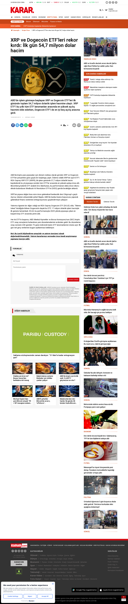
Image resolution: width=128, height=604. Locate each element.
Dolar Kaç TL (112, 564)
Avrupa (59, 559)
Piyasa (44, 562)
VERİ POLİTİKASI (99, 545)
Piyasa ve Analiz (56, 22)
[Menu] (106, 17)
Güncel (17, 17)
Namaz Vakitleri (114, 559)
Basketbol (48, 565)
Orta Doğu (44, 559)
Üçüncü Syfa (51, 555)
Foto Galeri (35, 579)
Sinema (59, 576)
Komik (65, 576)
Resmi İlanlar (98, 17)
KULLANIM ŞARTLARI (71, 545)
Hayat (66, 17)
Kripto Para (52, 17)
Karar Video (76, 17)
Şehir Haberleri (113, 567)
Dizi (54, 576)
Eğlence (72, 569)
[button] (61, 125)
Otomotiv (57, 562)
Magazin (48, 569)
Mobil (44, 572)
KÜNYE (49, 545)
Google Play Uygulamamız (86, 590)
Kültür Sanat (63, 569)
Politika (43, 555)
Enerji (64, 562)
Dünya (34, 17)
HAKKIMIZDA (34, 545)
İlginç (71, 576)
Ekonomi (42, 17)
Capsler (53, 579)
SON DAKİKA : (16, 26)
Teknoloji (34, 572)
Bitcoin (28, 22)
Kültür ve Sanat (76, 579)
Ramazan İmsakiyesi (116, 570)
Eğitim (72, 555)
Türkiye (60, 555)
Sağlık (55, 569)
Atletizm (63, 565)
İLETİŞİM (43, 545)
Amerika (52, 559)
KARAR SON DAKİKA (19, 563)
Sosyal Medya (60, 572)
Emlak (50, 562)
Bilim (75, 572)
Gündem (48, 576)
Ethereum (36, 22)
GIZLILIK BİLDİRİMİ (86, 545)
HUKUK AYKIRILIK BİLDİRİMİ (115, 545)
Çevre (66, 555)
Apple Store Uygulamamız (113, 590)
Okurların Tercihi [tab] (92, 202)
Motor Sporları (74, 565)
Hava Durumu (113, 556)
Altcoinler (45, 22)
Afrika (70, 559)
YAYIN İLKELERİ (58, 545)
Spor (61, 17)
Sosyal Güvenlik (73, 562)
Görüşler (86, 17)
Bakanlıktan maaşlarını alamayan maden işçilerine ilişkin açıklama (46, 26)
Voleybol (56, 565)
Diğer (82, 565)
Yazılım (69, 572)
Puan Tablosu (113, 562)
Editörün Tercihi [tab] (109, 202)
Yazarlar (26, 17)
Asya (65, 559)
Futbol (40, 565)
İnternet (50, 572)
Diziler (41, 569)
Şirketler (83, 562)
